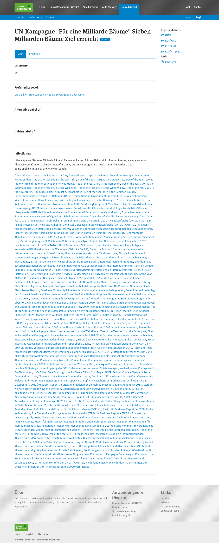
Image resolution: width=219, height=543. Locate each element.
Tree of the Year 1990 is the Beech (88, 175)
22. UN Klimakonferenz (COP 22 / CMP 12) (126, 220)
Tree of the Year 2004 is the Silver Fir (36, 442)
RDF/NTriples (170, 51)
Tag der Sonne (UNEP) (130, 319)
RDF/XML (168, 40)
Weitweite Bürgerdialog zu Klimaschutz (100, 364)
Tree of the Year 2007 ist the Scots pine (123, 331)
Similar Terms (90, 7)
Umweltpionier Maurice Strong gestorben (107, 282)
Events (20, 17)
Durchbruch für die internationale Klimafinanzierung (122, 376)
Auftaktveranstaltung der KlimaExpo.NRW (38, 401)
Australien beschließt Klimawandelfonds (38, 409)
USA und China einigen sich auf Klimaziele (120, 278)
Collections (35, 17)
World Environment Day (109, 442)
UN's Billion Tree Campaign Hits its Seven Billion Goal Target (50, 94)
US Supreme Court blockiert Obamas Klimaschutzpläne (111, 245)
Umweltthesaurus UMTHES (64, 7)
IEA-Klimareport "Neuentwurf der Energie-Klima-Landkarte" (71, 426)
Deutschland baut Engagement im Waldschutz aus (102, 274)
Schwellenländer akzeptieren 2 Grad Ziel (71, 335)
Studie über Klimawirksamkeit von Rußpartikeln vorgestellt (112, 339)
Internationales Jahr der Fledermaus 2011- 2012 (83, 352)
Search (50, 17)
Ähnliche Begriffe (121, 515)
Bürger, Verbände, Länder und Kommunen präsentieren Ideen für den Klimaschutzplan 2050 (78, 348)
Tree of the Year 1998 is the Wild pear (54, 188)
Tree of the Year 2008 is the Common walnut (111, 327)
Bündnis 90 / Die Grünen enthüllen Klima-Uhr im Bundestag (89, 233)
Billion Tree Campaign (103, 319)
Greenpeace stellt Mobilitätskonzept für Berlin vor (83, 286)
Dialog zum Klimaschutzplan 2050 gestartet (68, 278)
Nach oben (43, 534)
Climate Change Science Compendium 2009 (64, 376)
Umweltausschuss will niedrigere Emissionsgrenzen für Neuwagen (76, 200)
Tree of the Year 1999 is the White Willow (101, 188)
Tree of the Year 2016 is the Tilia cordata (54, 245)
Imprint (165, 498)
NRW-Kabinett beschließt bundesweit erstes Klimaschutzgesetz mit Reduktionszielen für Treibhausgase (90, 438)
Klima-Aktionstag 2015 (128, 385)
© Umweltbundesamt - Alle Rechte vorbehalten (38, 540)
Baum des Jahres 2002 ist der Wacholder (58, 192)
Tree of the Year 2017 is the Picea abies (71, 434)
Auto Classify (109, 7)
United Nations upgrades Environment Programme (120, 298)
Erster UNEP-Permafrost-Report (102, 315)
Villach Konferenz (137, 196)
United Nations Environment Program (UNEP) (99, 196)
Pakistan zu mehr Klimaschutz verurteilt (76, 220)
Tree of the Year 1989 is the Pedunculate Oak (41, 175)
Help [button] (187, 17)
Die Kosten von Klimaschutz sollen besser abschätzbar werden (113, 405)
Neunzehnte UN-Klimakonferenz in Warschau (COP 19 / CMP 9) (51, 249)
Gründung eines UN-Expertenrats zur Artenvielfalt (61, 270)
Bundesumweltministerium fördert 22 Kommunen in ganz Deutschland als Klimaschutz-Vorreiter (78, 356)
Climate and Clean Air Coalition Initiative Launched (120, 417)
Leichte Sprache (170, 511)
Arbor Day (50, 323)
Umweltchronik (129, 7)
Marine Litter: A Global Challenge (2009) (59, 315)
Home (42, 7)
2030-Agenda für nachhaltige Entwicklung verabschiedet (116, 307)
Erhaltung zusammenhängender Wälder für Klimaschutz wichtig (101, 216)
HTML (166, 35)
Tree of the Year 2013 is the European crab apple (109, 430)
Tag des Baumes (33, 323)
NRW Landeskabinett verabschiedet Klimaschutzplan (45, 339)
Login (199, 17)
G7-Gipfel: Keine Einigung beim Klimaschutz (79, 454)
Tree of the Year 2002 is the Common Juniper (109, 192)
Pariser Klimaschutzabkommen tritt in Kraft (54, 204)
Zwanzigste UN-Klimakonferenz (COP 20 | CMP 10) (106, 225)
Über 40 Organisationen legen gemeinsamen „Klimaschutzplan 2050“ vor (57, 302)
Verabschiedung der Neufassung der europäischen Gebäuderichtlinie (112, 229)
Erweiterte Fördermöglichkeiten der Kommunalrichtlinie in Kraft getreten (82, 290)
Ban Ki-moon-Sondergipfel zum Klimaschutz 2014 (98, 421)
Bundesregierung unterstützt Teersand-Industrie (105, 261)
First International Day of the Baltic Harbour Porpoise (76, 294)
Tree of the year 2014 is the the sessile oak (50, 405)
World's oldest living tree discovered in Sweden (124, 335)
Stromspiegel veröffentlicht (37, 286)
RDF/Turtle (169, 46)
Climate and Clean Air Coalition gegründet (65, 417)
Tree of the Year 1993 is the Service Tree (101, 179)
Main (20, 54)
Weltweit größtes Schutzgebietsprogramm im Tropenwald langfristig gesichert (60, 380)
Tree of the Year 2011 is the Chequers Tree (56, 307)
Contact (198, 7)
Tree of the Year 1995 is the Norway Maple (49, 184)
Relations (34, 54)
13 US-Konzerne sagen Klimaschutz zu (53, 261)
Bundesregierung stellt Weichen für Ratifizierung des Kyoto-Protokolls (61, 241)
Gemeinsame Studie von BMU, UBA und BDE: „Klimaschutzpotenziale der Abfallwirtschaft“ (90, 397)
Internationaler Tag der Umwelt (76, 442)
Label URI (168, 61)
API (188, 7)
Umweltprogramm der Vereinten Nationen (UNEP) (43, 196)
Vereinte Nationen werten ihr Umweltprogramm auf (60, 298)
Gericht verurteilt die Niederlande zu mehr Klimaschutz (82, 385)
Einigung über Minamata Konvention (99, 393)
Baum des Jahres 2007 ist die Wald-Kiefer (74, 331)
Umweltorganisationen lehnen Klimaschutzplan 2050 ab (56, 319)
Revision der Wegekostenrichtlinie (88, 311)
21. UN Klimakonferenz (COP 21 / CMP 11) (88, 409)
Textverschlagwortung (124, 511)
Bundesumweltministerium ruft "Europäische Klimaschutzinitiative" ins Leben (90, 446)
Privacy (165, 502)
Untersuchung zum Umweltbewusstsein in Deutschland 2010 (98, 389)
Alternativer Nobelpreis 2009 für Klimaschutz (91, 253)
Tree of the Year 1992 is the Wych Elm (54, 179)
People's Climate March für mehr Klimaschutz (41, 421)
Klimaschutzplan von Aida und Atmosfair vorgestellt (45, 225)
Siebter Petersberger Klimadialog (34, 233)
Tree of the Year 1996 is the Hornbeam (97, 184)
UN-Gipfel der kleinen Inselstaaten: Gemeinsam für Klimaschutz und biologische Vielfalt (83, 208)
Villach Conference (25, 200)
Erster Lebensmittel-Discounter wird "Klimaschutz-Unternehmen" (74, 458)
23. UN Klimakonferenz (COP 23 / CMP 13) (59, 462)
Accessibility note (170, 507)
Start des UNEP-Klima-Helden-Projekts (79, 323)
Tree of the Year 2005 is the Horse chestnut (59, 327)
